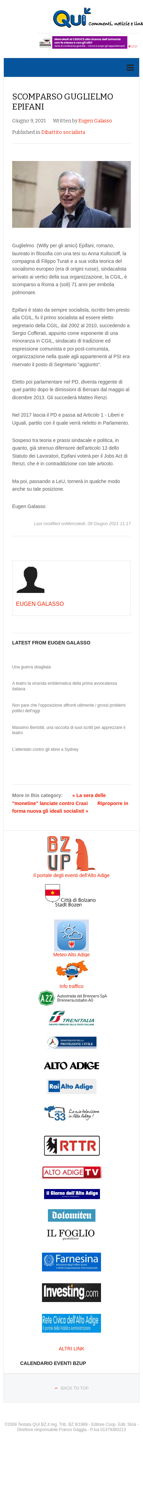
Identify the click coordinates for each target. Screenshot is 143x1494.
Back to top (75, 1388)
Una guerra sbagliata (31, 667)
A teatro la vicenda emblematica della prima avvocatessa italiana (64, 686)
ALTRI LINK (71, 1348)
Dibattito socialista (63, 132)
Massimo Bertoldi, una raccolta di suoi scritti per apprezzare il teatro (68, 730)
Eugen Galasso (95, 121)
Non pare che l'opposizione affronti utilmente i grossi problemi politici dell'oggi (69, 708)
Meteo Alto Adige (71, 954)
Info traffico (71, 986)
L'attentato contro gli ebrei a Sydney (45, 749)
